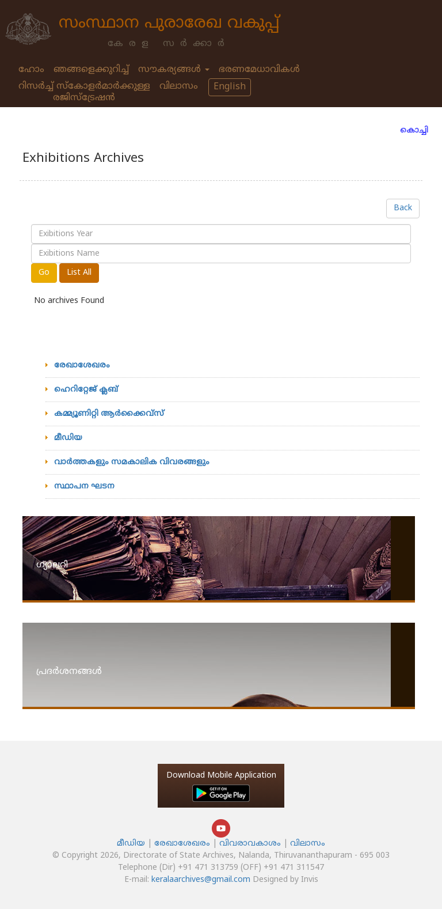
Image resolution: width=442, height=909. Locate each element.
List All (79, 273)
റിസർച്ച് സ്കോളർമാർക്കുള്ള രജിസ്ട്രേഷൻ (84, 92)
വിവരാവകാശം (251, 844)
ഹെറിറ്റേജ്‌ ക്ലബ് (86, 390)
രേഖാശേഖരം (82, 365)
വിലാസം (178, 86)
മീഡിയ (68, 438)
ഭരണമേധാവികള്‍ (259, 69)
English (230, 87)
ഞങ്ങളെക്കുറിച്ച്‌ (91, 69)
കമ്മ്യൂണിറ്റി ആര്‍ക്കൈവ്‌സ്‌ (109, 414)
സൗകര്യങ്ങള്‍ (173, 69)
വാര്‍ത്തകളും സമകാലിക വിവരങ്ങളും (131, 462)
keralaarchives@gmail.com (200, 880)
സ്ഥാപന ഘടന (84, 486)
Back (403, 208)
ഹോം (31, 69)
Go (44, 273)
